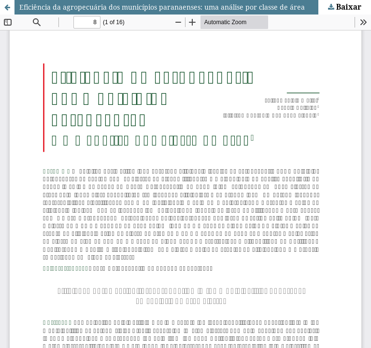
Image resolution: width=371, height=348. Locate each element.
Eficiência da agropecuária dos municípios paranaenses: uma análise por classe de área (162, 7)
